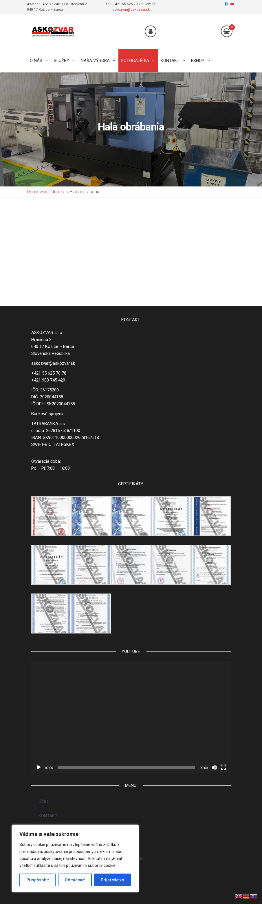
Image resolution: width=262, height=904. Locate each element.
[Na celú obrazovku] (223, 767)
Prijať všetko (112, 880)
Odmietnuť (75, 880)
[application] (131, 717)
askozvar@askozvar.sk (131, 10)
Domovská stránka (46, 192)
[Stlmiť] (214, 767)
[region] (75, 858)
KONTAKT (48, 816)
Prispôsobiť (37, 880)
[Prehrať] (39, 767)
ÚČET (44, 801)
